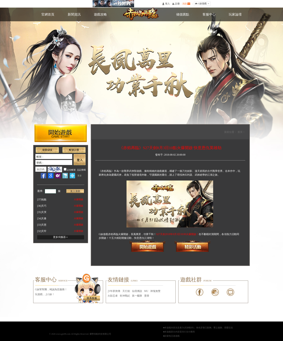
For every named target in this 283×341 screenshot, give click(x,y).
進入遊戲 (75, 191)
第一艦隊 (137, 295)
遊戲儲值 (47, 150)
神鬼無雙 (155, 291)
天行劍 (126, 291)
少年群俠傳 (114, 291)
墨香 (146, 295)
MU (146, 291)
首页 (240, 132)
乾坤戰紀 (125, 295)
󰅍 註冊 (176, 4)
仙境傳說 (137, 291)
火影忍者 (113, 295)
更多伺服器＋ (60, 237)
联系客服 (92, 298)
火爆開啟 (78, 199)
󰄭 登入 (166, 4)
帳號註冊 (74, 150)
